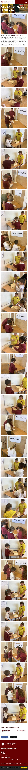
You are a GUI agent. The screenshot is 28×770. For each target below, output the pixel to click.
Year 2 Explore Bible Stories (21, 731)
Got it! (24, 767)
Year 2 (22, 35)
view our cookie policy (4, 768)
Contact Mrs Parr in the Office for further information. (12, 759)
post (13, 737)
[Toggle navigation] (26, 2)
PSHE (18, 727)
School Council (5, 727)
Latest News (11, 727)
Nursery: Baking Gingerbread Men (6, 731)
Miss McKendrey (15, 35)
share (4, 737)
